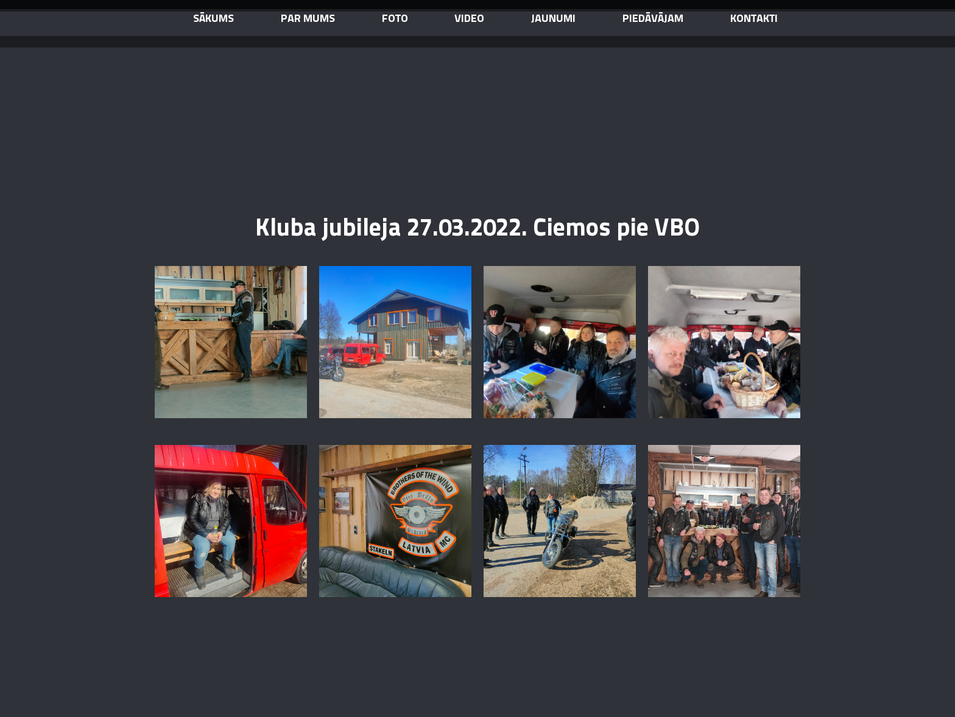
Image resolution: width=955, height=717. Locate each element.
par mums (308, 18)
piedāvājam (652, 18)
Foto (395, 18)
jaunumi (553, 18)
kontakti (754, 18)
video (469, 18)
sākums (213, 18)
